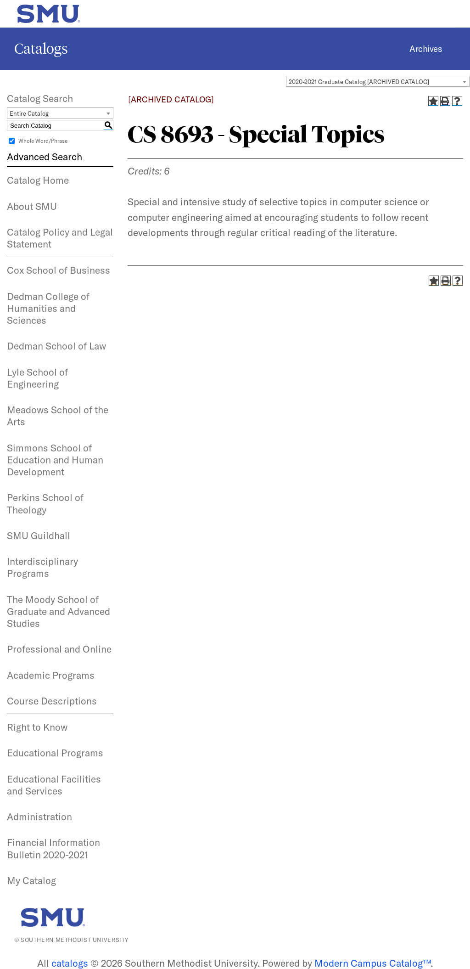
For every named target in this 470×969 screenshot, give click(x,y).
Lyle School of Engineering (37, 378)
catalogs (69, 963)
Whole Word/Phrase (42, 140)
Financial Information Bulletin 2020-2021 (53, 848)
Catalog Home (38, 180)
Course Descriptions (52, 701)
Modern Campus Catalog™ (372, 963)
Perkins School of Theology (45, 503)
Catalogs (41, 48)
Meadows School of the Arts (57, 416)
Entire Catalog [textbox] (29, 113)
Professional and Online (59, 649)
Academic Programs (51, 675)
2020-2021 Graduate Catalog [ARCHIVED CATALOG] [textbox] (359, 81)
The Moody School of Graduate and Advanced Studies (58, 611)
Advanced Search (44, 157)
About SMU (32, 206)
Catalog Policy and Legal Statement (60, 238)
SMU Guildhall (38, 535)
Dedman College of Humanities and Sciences (48, 308)
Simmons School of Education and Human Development (55, 460)
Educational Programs (55, 753)
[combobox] (378, 81)
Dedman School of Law (56, 346)
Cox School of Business (58, 270)
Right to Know (37, 727)
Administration (39, 817)
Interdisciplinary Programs (42, 567)
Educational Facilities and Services (54, 785)
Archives (425, 48)
